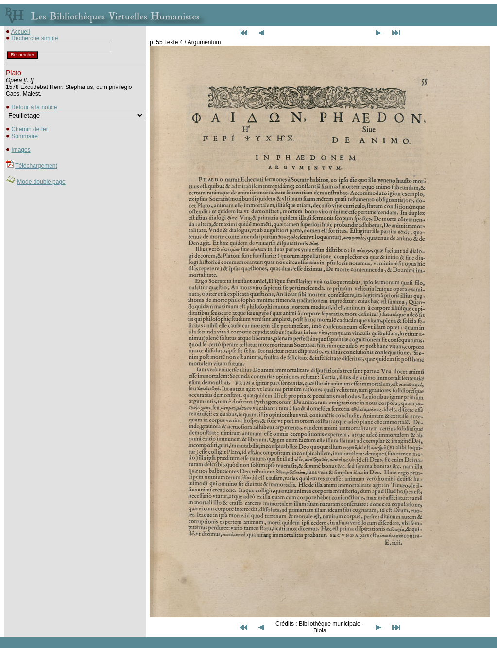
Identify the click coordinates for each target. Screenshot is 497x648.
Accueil (20, 31)
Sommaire (24, 136)
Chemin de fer (29, 129)
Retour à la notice (34, 107)
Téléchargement (36, 165)
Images (20, 149)
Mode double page (41, 181)
